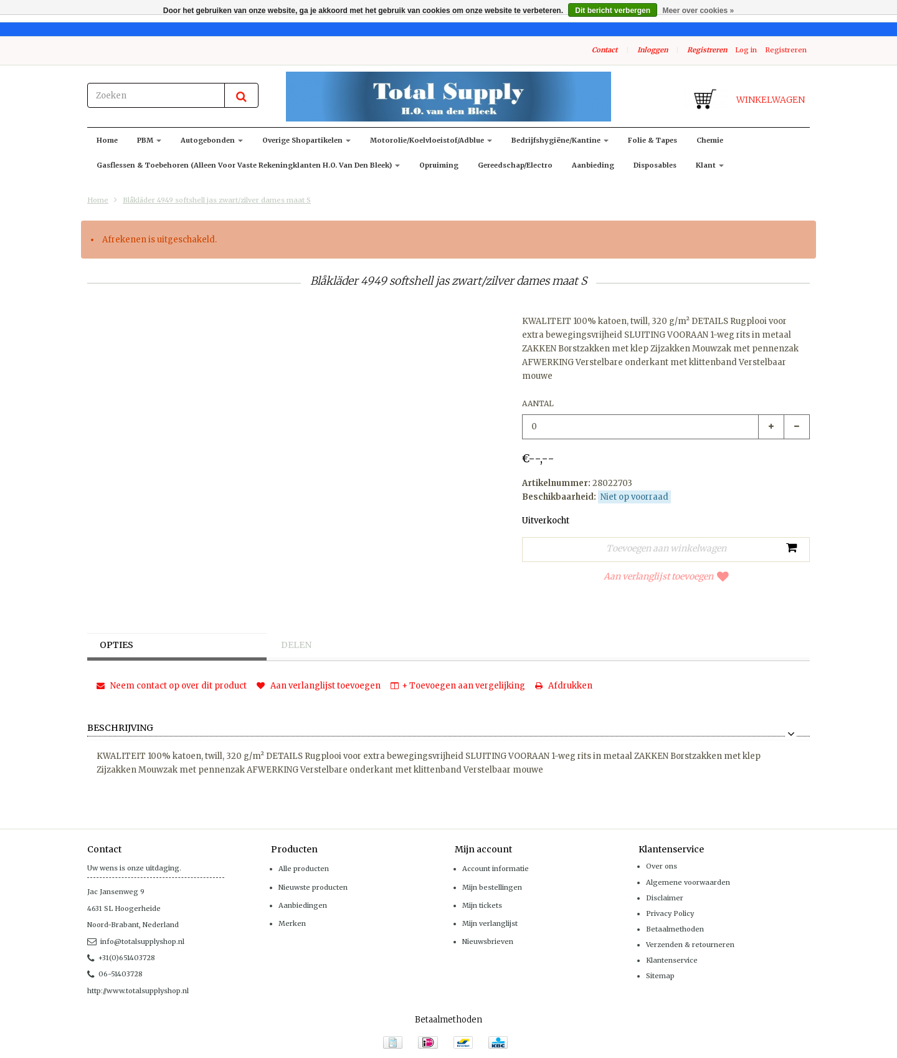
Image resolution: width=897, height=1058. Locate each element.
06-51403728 (115, 974)
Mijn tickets (482, 905)
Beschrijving (120, 728)
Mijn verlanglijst (490, 923)
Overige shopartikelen (306, 140)
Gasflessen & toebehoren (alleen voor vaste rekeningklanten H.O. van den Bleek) (248, 165)
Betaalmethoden (675, 929)
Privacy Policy (670, 913)
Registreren (707, 49)
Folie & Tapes (652, 140)
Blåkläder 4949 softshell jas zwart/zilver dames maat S (217, 200)
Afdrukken (563, 685)
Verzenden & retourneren (690, 944)
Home (107, 140)
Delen (296, 645)
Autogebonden (212, 140)
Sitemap (660, 975)
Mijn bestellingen (492, 887)
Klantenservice (672, 960)
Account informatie (495, 868)
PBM (149, 140)
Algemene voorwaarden (688, 882)
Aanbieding (593, 165)
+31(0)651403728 (121, 957)
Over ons (661, 866)
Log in (746, 49)
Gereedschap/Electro (515, 165)
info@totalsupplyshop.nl (135, 941)
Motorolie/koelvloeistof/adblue (431, 140)
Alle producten (303, 868)
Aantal (538, 403)
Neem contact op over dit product (172, 685)
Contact (604, 49)
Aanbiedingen (302, 905)
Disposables (655, 165)
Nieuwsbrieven (487, 941)
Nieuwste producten (313, 887)
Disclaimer (664, 898)
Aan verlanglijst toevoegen (666, 576)
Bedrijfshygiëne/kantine (560, 140)
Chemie (709, 140)
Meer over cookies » (698, 10)
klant (710, 165)
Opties (117, 645)
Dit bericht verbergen (612, 10)
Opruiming (438, 165)
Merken (292, 923)
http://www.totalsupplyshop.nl (138, 990)
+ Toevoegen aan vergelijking (458, 685)
